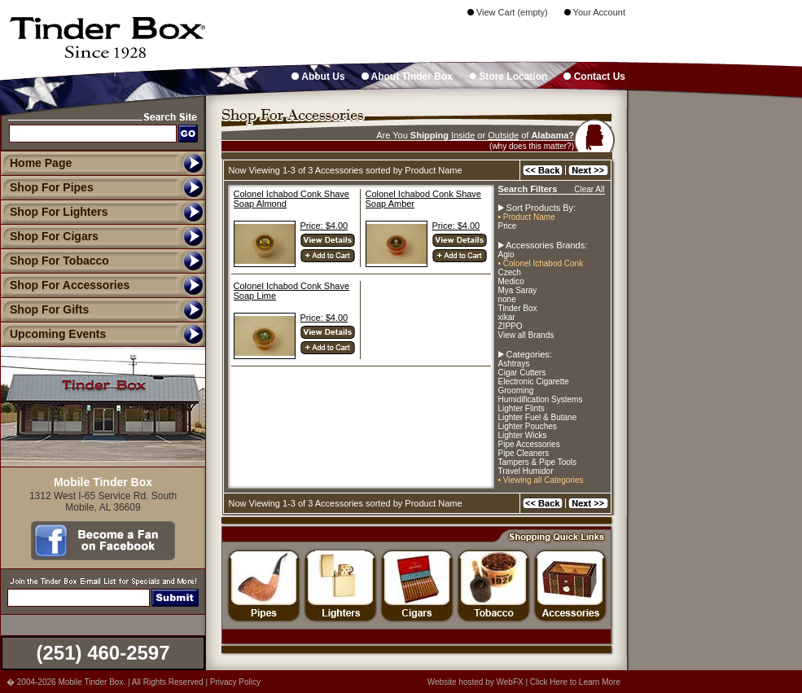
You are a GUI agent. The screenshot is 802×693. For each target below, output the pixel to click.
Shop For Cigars (49, 236)
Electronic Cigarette (533, 381)
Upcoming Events (53, 333)
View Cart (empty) (507, 12)
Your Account (594, 12)
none (507, 299)
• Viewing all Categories (541, 480)
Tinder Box (517, 308)
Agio (506, 254)
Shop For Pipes (47, 187)
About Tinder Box (407, 76)
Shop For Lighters (54, 211)
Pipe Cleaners (524, 453)
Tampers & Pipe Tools (537, 462)
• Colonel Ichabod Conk (541, 263)
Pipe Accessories (529, 444)
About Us (317, 76)
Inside (463, 135)
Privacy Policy (235, 682)
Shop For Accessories (64, 285)
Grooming (516, 390)
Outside (503, 135)
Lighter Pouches (527, 426)
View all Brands (526, 335)
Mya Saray (517, 290)
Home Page (41, 162)
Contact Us (594, 76)
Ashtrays (514, 363)
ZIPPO (510, 326)
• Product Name (526, 217)
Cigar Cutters (522, 372)
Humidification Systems (540, 399)
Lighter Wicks (522, 435)
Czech (509, 272)
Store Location (508, 76)
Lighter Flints (521, 408)
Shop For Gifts (44, 309)
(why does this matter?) (531, 146)
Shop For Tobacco (54, 260)
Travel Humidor (526, 471)
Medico (511, 281)
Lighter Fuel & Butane (537, 417)
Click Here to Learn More (575, 682)
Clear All (589, 189)
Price (507, 225)
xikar (506, 317)
